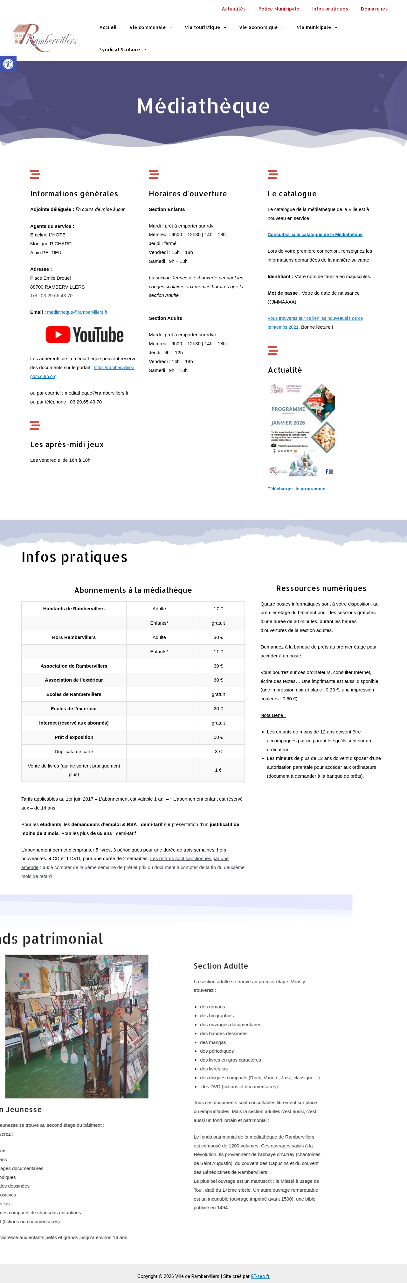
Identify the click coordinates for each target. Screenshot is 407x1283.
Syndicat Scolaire (366, 35)
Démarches (376, 9)
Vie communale (156, 35)
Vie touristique (207, 35)
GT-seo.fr (260, 1270)
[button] (8, 64)
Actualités (245, 9)
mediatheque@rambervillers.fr (79, 305)
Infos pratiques (335, 9)
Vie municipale (312, 35)
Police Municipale (286, 9)
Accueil (116, 35)
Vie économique (260, 35)
